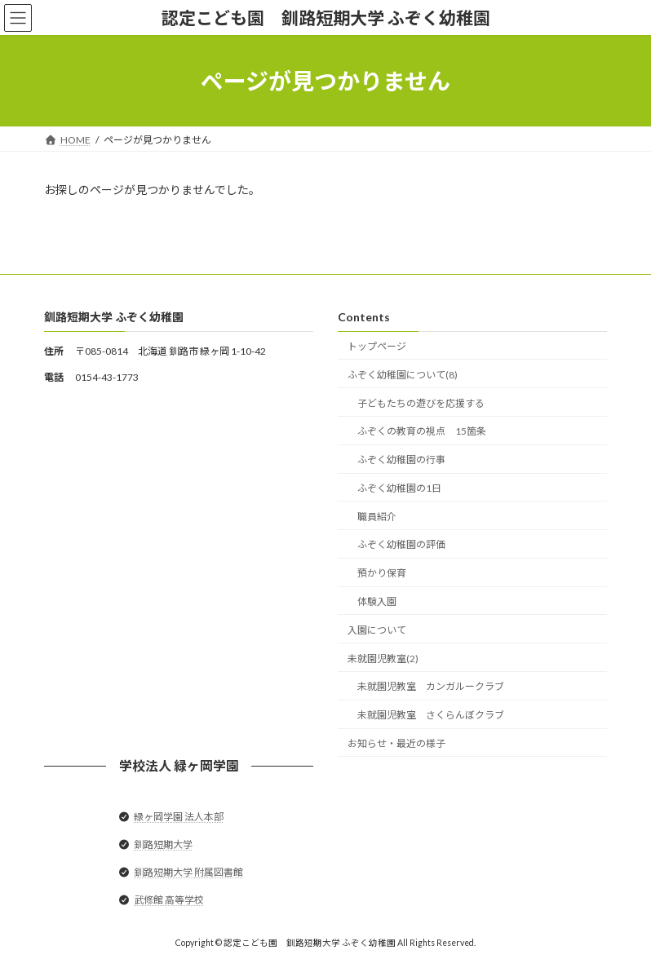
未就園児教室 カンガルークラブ (430, 687)
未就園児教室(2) (383, 658)
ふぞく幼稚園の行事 (401, 459)
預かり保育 (381, 573)
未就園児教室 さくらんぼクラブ (430, 715)
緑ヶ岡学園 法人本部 (179, 817)
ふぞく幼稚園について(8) (403, 375)
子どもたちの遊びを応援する (421, 403)
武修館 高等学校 (169, 901)
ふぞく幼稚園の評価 (401, 545)
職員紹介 (376, 517)
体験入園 (376, 601)
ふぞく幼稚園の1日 (399, 488)
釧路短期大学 (163, 844)
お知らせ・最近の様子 (396, 743)
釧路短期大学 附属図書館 (188, 872)
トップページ (377, 346)
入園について (377, 630)
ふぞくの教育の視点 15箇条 (421, 432)
